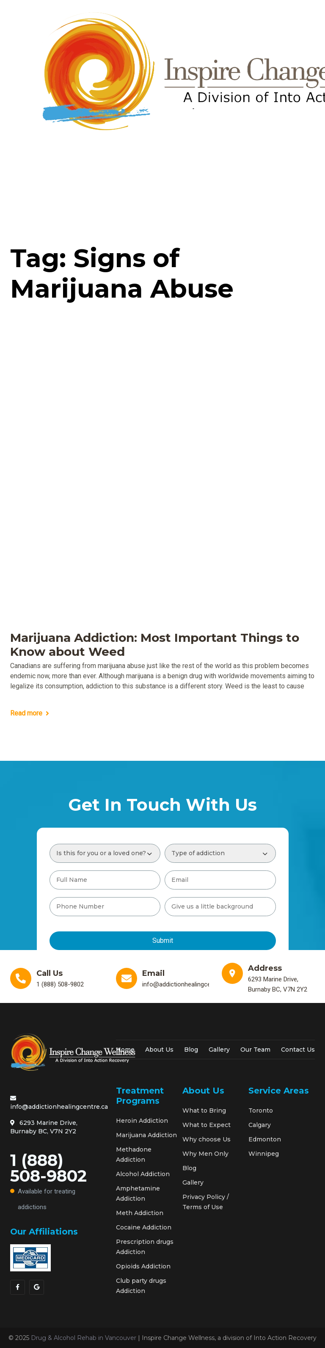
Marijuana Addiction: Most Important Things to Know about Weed (154, 645)
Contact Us (298, 1049)
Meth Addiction (139, 1213)
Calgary (259, 1125)
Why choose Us (206, 1139)
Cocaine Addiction (143, 1227)
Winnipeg (263, 1153)
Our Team (255, 1049)
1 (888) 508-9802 (56, 1182)
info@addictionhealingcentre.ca (59, 1102)
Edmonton (264, 1139)
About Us (159, 1049)
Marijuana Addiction (146, 1135)
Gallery (219, 1049)
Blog (191, 1049)
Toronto (260, 1110)
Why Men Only (205, 1153)
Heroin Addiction (142, 1120)
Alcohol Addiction (143, 1174)
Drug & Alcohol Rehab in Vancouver (83, 1338)
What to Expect (206, 1125)
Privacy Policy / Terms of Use (205, 1202)
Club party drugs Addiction (141, 1286)
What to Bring (204, 1110)
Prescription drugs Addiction (145, 1247)
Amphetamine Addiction (138, 1193)
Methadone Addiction (133, 1154)
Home (125, 1049)
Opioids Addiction (143, 1266)
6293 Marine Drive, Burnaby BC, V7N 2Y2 (43, 1127)
